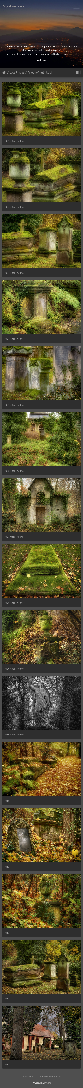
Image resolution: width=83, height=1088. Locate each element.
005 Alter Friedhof (14, 404)
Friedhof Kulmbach (40, 72)
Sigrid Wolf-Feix (13, 6)
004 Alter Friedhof (14, 338)
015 (7, 1064)
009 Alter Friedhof (14, 668)
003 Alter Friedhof (14, 272)
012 (7, 866)
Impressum (28, 1076)
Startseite (4, 72)
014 (7, 998)
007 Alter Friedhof (14, 536)
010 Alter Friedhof (14, 734)
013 (7, 932)
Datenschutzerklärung (49, 1076)
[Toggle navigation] (76, 6)
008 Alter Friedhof (14, 602)
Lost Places (17, 72)
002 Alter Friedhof (14, 206)
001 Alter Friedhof (14, 140)
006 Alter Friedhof (14, 470)
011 (7, 800)
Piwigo (48, 1082)
